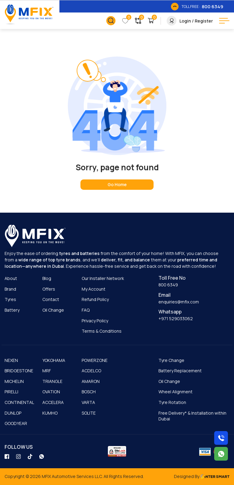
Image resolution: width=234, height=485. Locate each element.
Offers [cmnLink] (48, 289)
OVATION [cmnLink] (51, 392)
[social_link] (7, 456)
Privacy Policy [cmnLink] (95, 321)
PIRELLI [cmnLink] (11, 392)
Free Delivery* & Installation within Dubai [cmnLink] (192, 416)
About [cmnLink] (11, 278)
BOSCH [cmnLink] (89, 392)
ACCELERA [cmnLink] (53, 402)
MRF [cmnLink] (46, 370)
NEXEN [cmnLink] (11, 360)
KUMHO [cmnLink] (50, 413)
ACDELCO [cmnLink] (91, 370)
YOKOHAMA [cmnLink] (53, 360)
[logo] (35, 237)
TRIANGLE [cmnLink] (52, 381)
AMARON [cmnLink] (91, 381)
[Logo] (29, 15)
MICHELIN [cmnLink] (14, 381)
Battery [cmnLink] (12, 310)
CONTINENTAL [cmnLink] (19, 402)
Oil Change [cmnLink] (53, 310)
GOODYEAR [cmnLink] (16, 423)
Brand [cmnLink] (10, 289)
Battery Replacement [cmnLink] (180, 370)
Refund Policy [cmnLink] (95, 299)
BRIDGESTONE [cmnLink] (19, 370)
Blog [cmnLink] (46, 278)
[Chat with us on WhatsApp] (221, 454)
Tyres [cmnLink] (10, 299)
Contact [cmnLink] (50, 299)
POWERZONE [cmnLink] (95, 360)
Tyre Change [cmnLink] (171, 360)
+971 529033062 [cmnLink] (175, 318)
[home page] (117, 184)
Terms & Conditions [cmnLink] (102, 331)
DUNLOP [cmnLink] (13, 413)
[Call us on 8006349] (221, 438)
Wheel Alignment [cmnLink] (175, 392)
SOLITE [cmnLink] (89, 413)
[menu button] (224, 21)
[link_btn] (197, 6)
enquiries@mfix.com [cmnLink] (178, 302)
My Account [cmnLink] (93, 289)
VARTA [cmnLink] (88, 402)
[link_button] (110, 20)
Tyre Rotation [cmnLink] (172, 402)
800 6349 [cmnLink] (168, 285)
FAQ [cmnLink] (86, 310)
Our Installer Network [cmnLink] (103, 278)
